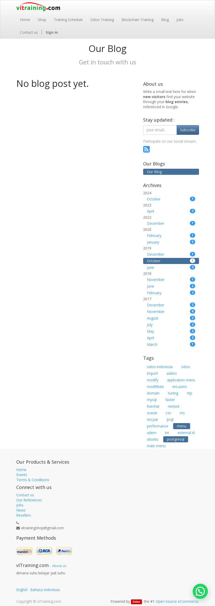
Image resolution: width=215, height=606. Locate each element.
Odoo (136, 601)
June (171, 267)
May (171, 331)
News (21, 510)
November (171, 279)
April (171, 211)
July (171, 324)
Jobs (19, 505)
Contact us (25, 495)
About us (59, 565)
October (171, 199)
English (22, 589)
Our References (29, 500)
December (171, 223)
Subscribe (188, 129)
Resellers (23, 515)
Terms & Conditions (32, 479)
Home (21, 469)
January (171, 242)
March (171, 344)
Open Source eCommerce (177, 601)
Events (21, 474)
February (171, 235)
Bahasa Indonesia (45, 589)
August (171, 318)
